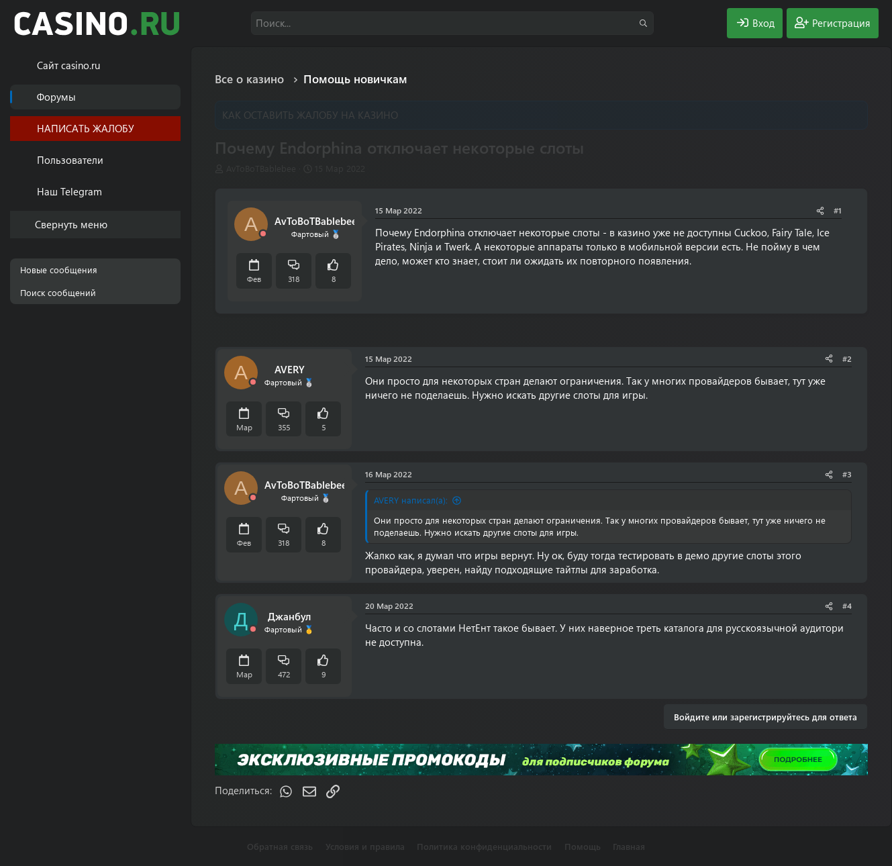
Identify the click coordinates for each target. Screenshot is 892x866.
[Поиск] (452, 23)
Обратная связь (280, 846)
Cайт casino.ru (68, 65)
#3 (847, 474)
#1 (838, 210)
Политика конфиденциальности (484, 846)
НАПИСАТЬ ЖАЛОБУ (85, 128)
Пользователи (70, 159)
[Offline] (263, 234)
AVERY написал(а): (411, 500)
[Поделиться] (820, 210)
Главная (629, 846)
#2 (847, 358)
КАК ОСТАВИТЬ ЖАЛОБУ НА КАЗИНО (310, 115)
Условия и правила (365, 846)
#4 (847, 605)
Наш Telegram (69, 191)
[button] (173, 160)
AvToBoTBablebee (261, 168)
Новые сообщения (58, 269)
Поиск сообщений (58, 292)
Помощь (582, 846)
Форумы (56, 96)
